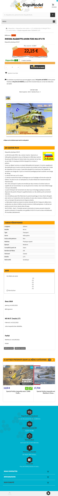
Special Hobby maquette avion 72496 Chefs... (18, 392)
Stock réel (29, 464)
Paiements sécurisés (29, 452)
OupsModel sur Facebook (29, 416)
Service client (29, 440)
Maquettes (12, 28)
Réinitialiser (11, 290)
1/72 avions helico (11, 30)
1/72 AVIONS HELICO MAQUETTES (40, 28)
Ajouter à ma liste (11, 73)
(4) (33, 278)
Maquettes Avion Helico (23, 28)
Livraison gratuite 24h (29, 428)
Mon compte (9, 482)
